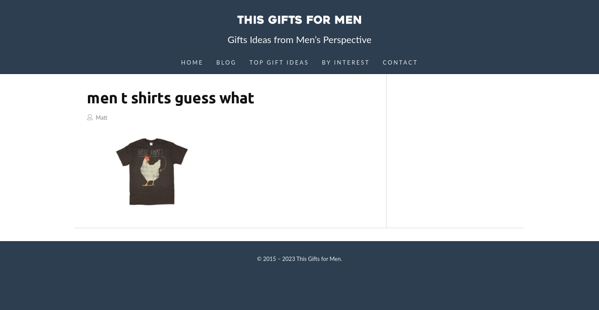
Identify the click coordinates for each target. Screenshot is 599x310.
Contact (400, 62)
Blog (226, 62)
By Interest (346, 62)
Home (192, 62)
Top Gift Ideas (279, 62)
